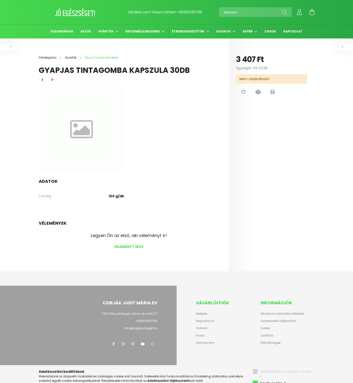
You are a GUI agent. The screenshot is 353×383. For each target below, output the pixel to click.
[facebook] (42, 79)
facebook (114, 344)
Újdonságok (62, 31)
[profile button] (299, 12)
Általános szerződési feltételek (282, 313)
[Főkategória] (48, 57)
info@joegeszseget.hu (141, 328)
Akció (86, 31)
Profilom (202, 328)
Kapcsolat (292, 31)
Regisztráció (205, 321)
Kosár (200, 335)
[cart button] (312, 12)
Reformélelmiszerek (143, 31)
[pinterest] (52, 79)
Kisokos (224, 31)
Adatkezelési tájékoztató (278, 321)
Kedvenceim (205, 343)
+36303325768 (189, 12)
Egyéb (248, 31)
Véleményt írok (129, 246)
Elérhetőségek (271, 343)
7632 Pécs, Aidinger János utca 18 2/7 (129, 314)
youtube (143, 344)
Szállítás (267, 335)
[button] (243, 92)
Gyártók (106, 31)
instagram (123, 344)
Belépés (201, 313)
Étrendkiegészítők (188, 31)
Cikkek (270, 31)
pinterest (133, 344)
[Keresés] (255, 12)
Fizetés (265, 328)
